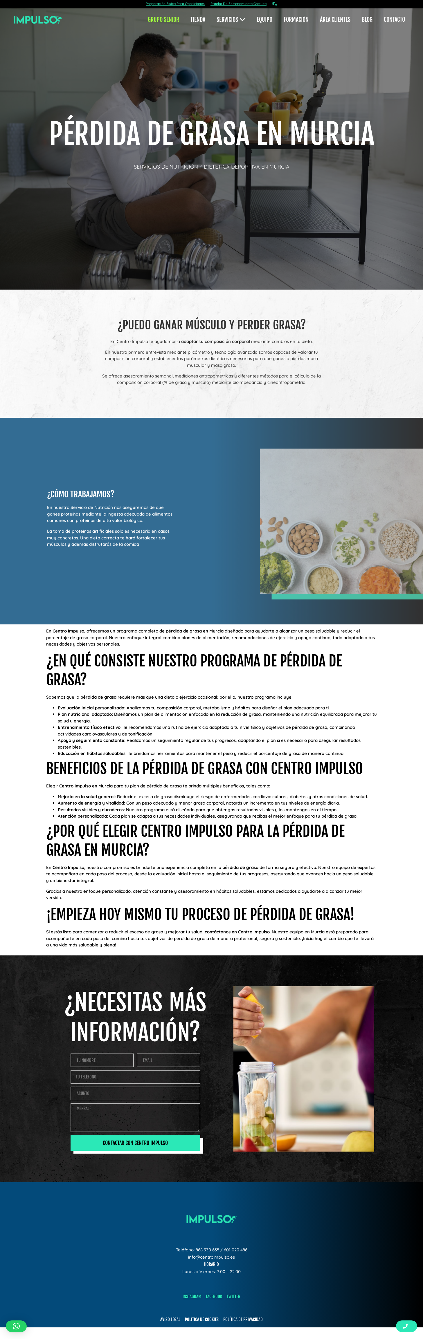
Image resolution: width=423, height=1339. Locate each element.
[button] (16, 1326)
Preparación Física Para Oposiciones (175, 3)
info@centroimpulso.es (211, 1257)
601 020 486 (235, 1250)
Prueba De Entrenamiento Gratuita (238, 3)
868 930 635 (207, 1250)
